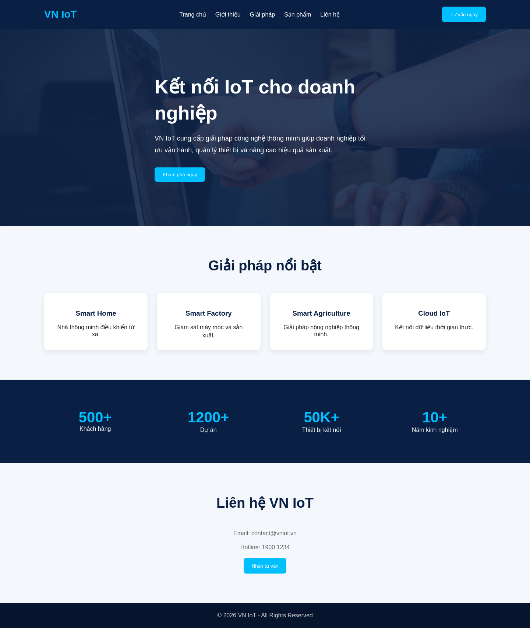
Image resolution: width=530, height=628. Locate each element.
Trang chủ (192, 14)
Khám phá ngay (180, 174)
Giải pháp (262, 14)
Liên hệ (330, 14)
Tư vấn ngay (464, 14)
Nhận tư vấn (265, 566)
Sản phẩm (297, 14)
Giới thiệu (228, 14)
